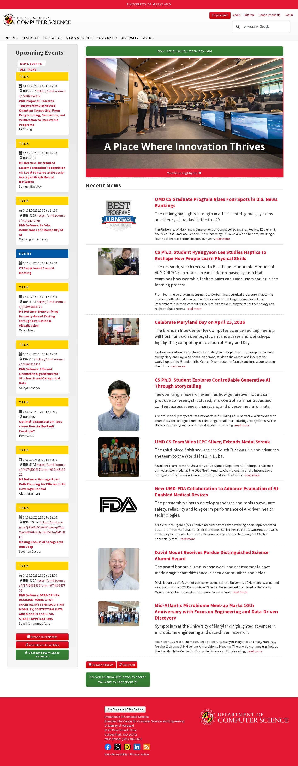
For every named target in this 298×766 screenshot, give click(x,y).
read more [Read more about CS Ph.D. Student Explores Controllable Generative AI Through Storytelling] (242, 425)
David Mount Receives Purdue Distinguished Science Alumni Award (211, 555)
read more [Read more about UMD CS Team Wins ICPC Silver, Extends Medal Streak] (252, 475)
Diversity (130, 38)
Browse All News (101, 665)
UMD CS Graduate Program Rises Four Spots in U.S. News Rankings (216, 202)
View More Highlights (184, 173)
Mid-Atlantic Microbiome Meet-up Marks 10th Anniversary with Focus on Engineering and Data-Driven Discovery (216, 611)
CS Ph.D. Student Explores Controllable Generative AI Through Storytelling (212, 383)
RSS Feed (127, 665)
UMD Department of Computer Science (37, 20)
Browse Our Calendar (42, 637)
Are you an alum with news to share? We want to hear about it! (118, 679)
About (236, 15)
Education (53, 38)
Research (31, 38)
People (12, 38)
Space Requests (269, 15)
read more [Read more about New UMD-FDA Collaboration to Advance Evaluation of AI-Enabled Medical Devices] (187, 539)
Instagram (127, 747)
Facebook (108, 747)
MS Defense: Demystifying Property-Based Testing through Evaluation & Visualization (38, 318)
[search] (260, 27)
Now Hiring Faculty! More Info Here (184, 51)
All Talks (28, 69)
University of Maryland (149, 4)
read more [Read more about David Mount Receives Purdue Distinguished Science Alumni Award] (240, 592)
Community (107, 38)
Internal (249, 15)
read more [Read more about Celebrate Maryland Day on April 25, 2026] (178, 366)
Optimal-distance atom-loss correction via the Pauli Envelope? (40, 426)
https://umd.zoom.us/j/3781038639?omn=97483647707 (42, 585)
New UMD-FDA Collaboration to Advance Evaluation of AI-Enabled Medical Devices (217, 491)
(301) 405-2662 (132, 739)
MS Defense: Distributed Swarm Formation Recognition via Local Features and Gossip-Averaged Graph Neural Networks (42, 172)
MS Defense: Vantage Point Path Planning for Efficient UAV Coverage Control (42, 484)
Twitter (117, 747)
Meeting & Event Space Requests (42, 654)
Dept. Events (33, 63)
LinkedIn (137, 747)
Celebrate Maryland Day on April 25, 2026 (200, 322)
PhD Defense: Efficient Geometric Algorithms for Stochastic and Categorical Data (39, 376)
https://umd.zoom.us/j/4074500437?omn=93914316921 (42, 469)
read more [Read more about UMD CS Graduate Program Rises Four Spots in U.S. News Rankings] (222, 239)
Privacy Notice (139, 754)
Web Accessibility (116, 754)
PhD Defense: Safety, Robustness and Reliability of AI (41, 230)
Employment (220, 15)
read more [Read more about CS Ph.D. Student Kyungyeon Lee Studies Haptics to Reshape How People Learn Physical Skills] (194, 308)
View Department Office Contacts (125, 709)
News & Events (80, 38)
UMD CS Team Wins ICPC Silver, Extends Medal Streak (212, 441)
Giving (148, 38)
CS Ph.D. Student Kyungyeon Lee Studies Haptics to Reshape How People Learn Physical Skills (210, 255)
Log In (289, 15)
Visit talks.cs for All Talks (42, 645)
